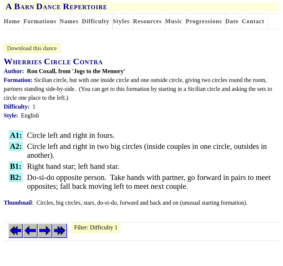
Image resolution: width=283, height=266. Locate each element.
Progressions (204, 21)
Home (12, 21)
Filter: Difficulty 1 (96, 227)
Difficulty (95, 21)
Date (231, 21)
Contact (253, 21)
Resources (147, 21)
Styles (121, 21)
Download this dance (32, 48)
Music (173, 21)
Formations (40, 21)
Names (69, 21)
